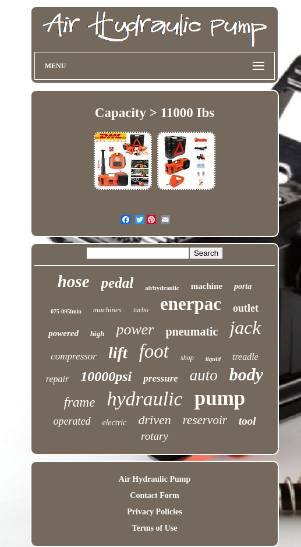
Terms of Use (154, 528)
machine (206, 286)
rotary (154, 436)
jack (244, 327)
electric (114, 422)
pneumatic (191, 331)
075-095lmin (66, 311)
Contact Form (154, 495)
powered (63, 333)
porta (243, 286)
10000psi (106, 376)
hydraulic (144, 399)
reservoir (205, 420)
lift (118, 353)
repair (57, 379)
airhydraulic (162, 287)
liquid (213, 358)
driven (154, 419)
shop (187, 358)
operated (72, 421)
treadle (245, 357)
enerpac (190, 304)
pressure (160, 378)
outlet (245, 308)
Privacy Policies (154, 511)
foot (154, 351)
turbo (140, 310)
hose (74, 281)
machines (107, 309)
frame (79, 402)
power (135, 329)
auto (204, 375)
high (97, 333)
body (246, 374)
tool (247, 421)
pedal (117, 283)
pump (220, 398)
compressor (74, 356)
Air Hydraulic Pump (154, 479)
